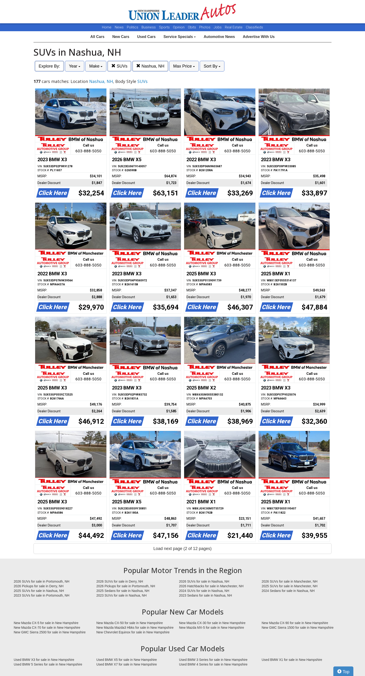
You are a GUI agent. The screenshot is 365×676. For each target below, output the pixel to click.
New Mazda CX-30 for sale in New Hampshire (212, 623)
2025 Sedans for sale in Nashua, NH (122, 591)
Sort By (212, 66)
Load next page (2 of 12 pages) (182, 548)
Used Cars (146, 37)
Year (74, 66)
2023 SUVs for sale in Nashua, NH (121, 595)
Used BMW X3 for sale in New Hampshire (44, 660)
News (119, 27)
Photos (205, 27)
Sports (165, 27)
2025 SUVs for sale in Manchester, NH (290, 586)
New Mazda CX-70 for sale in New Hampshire (47, 627)
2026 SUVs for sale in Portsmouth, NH (41, 581)
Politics (132, 27)
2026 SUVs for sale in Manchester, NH (290, 581)
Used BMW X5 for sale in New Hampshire (126, 660)
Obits (192, 27)
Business (149, 27)
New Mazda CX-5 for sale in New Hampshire (46, 623)
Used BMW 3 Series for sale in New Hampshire (213, 660)
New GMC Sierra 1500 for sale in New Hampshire (298, 627)
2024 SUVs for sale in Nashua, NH (204, 591)
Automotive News (219, 37)
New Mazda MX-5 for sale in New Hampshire (211, 627)
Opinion (179, 27)
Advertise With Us (259, 37)
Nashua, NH (150, 66)
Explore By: (49, 66)
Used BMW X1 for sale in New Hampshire (292, 660)
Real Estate (234, 27)
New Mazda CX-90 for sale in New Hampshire (295, 623)
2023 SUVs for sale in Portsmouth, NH (41, 595)
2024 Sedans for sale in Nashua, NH (288, 591)
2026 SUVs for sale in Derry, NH (119, 581)
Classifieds (254, 27)
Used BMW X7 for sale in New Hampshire (126, 664)
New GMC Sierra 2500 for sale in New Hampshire (50, 632)
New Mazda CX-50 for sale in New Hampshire (129, 623)
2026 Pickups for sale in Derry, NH (39, 586)
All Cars (97, 37)
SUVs (119, 66)
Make (95, 66)
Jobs (218, 27)
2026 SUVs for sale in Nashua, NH (204, 581)
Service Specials (179, 37)
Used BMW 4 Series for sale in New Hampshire (213, 664)
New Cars (120, 37)
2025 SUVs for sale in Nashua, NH (39, 591)
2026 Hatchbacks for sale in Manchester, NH (211, 586)
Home (107, 27)
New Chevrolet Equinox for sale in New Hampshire (132, 632)
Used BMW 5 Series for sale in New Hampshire (48, 664)
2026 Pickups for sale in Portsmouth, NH (125, 586)
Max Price (184, 66)
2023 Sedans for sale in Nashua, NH (205, 595)
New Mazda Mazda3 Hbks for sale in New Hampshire (134, 627)
